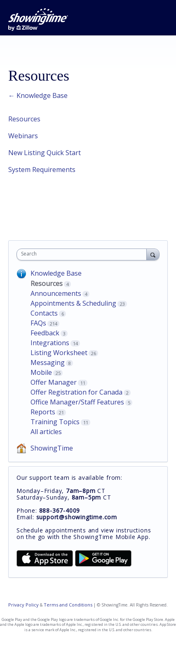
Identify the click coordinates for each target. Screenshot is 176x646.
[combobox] (83, 254)
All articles (46, 431)
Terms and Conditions (68, 605)
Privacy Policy (23, 605)
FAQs (38, 323)
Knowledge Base (56, 273)
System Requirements (41, 169)
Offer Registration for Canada (76, 392)
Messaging (48, 362)
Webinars (23, 135)
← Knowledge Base (38, 95)
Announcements (56, 293)
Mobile (41, 372)
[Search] (153, 254)
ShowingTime (52, 448)
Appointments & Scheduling (73, 303)
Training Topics (55, 421)
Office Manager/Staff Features (77, 402)
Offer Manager (54, 382)
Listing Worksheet (59, 352)
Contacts (44, 313)
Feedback (45, 332)
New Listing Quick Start (44, 152)
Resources (24, 118)
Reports (43, 411)
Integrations (50, 342)
